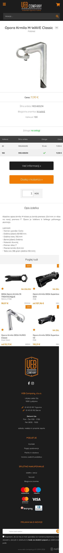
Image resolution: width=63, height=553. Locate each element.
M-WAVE (41, 111)
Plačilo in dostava (31, 453)
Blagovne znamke (31, 481)
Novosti (31, 477)
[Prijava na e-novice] (57, 531)
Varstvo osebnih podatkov (31, 457)
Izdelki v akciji (31, 473)
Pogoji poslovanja (31, 448)
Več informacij (30, 165)
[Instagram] (33, 384)
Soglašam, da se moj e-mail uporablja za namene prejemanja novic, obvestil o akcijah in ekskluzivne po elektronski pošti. (31, 540)
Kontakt (31, 444)
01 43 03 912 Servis (33, 410)
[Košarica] (57, 4)
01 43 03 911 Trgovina (33, 407)
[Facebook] (29, 384)
